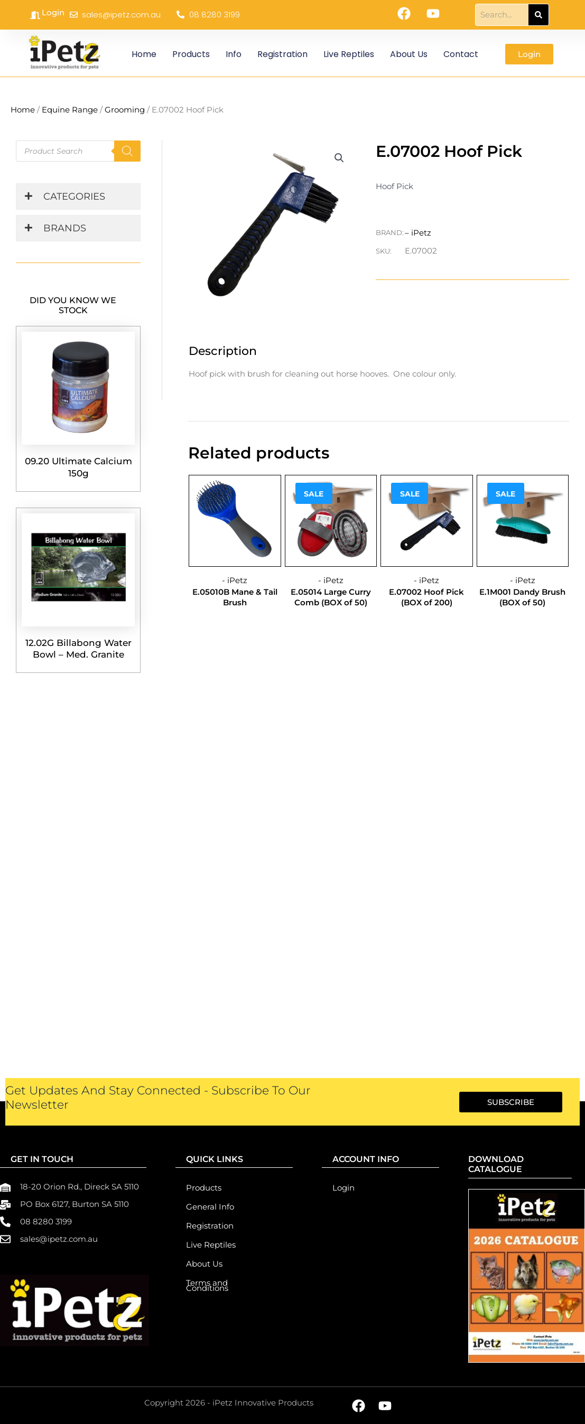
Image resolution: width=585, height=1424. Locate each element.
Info (234, 54)
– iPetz (418, 232)
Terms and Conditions (207, 1285)
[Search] (538, 14)
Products (191, 54)
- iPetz (234, 579)
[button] (339, 157)
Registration (282, 54)
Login (53, 12)
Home (144, 54)
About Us (409, 54)
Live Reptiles (348, 54)
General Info (210, 1207)
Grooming (125, 110)
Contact (460, 54)
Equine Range (70, 110)
